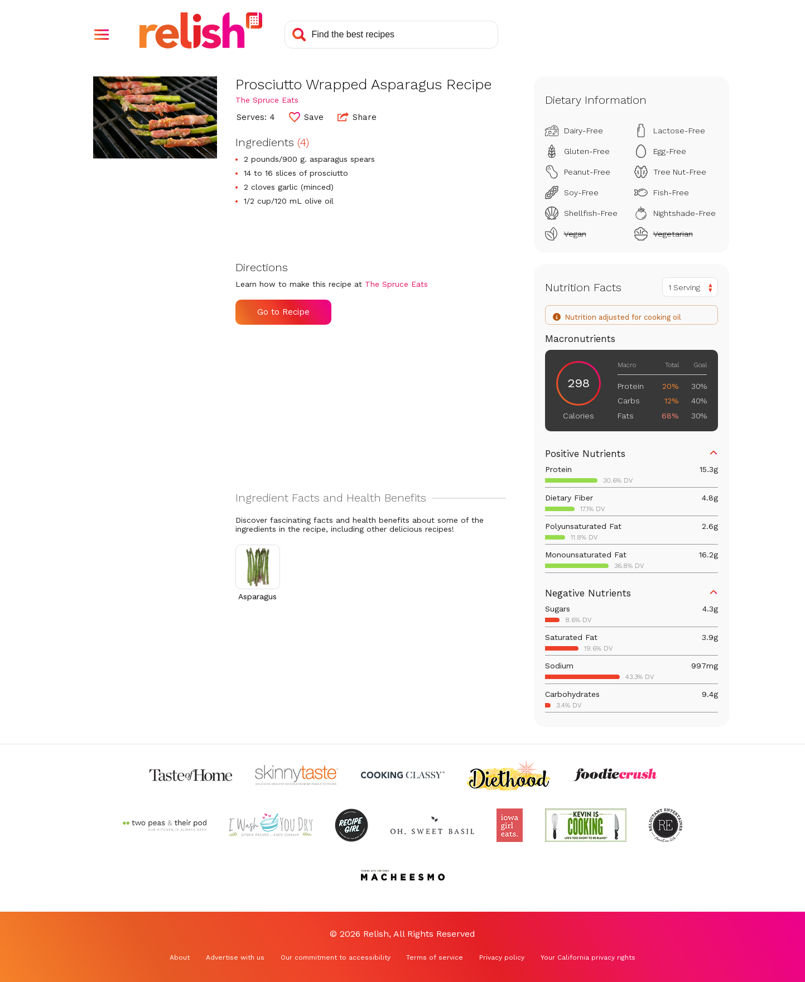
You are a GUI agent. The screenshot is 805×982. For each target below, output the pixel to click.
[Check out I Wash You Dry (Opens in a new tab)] (270, 825)
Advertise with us (235, 957)
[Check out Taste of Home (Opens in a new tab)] (191, 775)
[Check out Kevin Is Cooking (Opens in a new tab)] (585, 825)
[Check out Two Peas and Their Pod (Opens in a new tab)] (164, 825)
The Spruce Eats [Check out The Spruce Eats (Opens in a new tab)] (266, 99)
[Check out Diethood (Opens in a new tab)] (509, 775)
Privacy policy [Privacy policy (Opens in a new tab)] (501, 957)
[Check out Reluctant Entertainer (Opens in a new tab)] (665, 825)
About (180, 957)
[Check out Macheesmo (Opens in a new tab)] (403, 875)
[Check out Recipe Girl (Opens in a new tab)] (351, 825)
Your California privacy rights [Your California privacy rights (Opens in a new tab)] (588, 957)
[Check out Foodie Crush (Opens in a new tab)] (615, 775)
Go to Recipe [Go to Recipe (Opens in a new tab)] (283, 312)
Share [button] (357, 116)
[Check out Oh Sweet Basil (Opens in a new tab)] (432, 825)
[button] (101, 34)
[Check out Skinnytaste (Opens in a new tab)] (297, 775)
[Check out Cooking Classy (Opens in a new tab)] (403, 775)
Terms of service (434, 957)
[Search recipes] (391, 35)
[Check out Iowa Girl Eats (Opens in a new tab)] (510, 825)
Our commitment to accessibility (336, 957)
